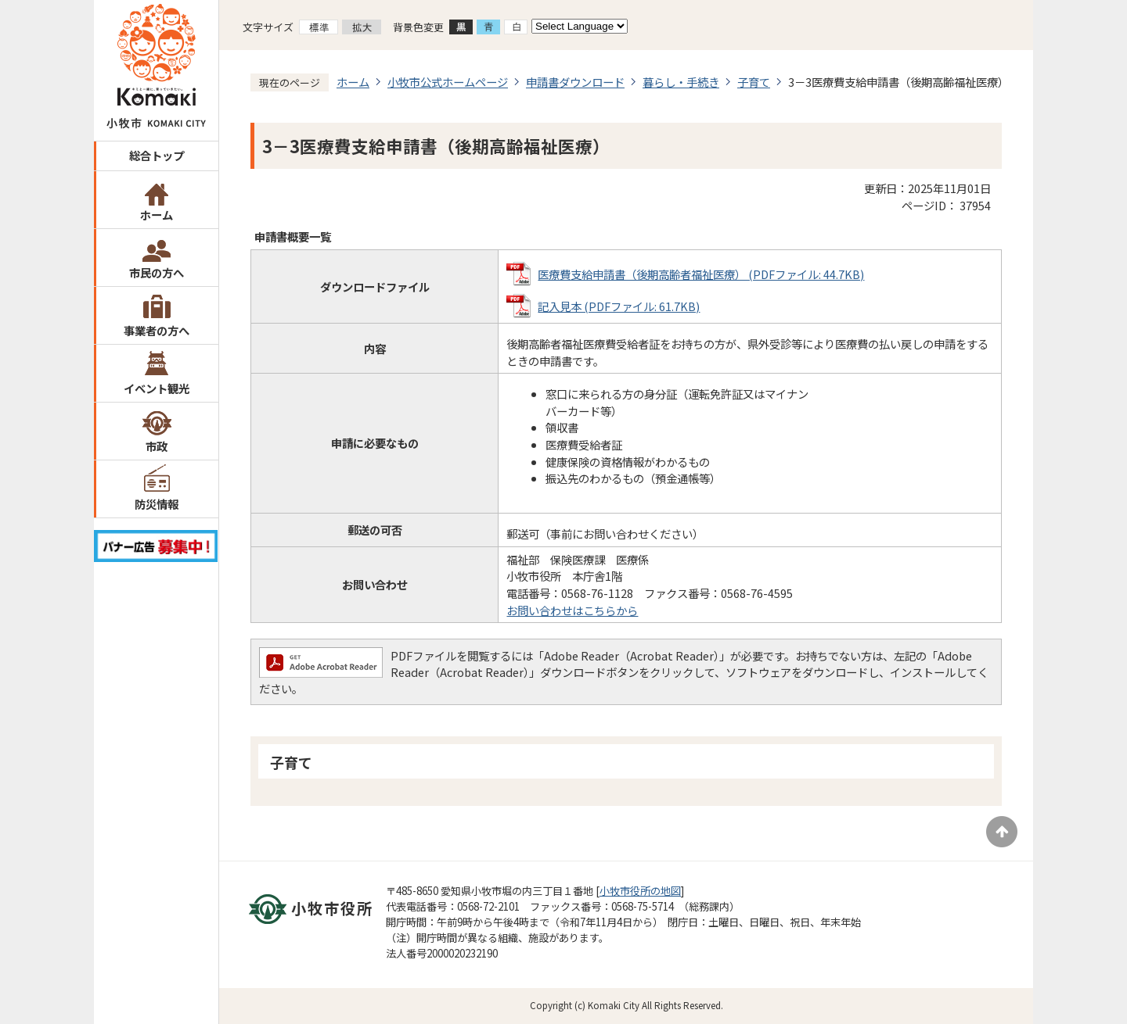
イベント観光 (156, 388)
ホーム (156, 214)
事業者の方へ (156, 330)
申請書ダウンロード (575, 81)
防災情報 (156, 504)
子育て (753, 81)
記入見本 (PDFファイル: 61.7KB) (619, 306)
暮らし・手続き (681, 81)
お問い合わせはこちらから (572, 610)
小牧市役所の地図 (640, 890)
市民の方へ (156, 272)
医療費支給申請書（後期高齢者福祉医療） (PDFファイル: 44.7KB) (701, 274)
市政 (156, 446)
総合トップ (156, 155)
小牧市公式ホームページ (447, 81)
